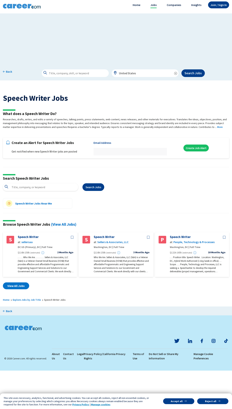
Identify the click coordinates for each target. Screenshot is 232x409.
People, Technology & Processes (194, 280)
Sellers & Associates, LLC (113, 280)
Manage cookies (100, 404)
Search (93, 225)
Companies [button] (174, 5)
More (220, 165)
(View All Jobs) (63, 262)
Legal (80, 392)
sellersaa (27, 280)
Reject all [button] (210, 401)
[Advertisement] (116, 38)
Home (136, 5)
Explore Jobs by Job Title (27, 338)
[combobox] (145, 73)
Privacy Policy (80, 404)
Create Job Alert (196, 186)
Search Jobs (193, 73)
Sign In (218, 5)
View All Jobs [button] (16, 324)
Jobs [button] (153, 5)
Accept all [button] (177, 401)
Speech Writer (28, 275)
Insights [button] (196, 5)
